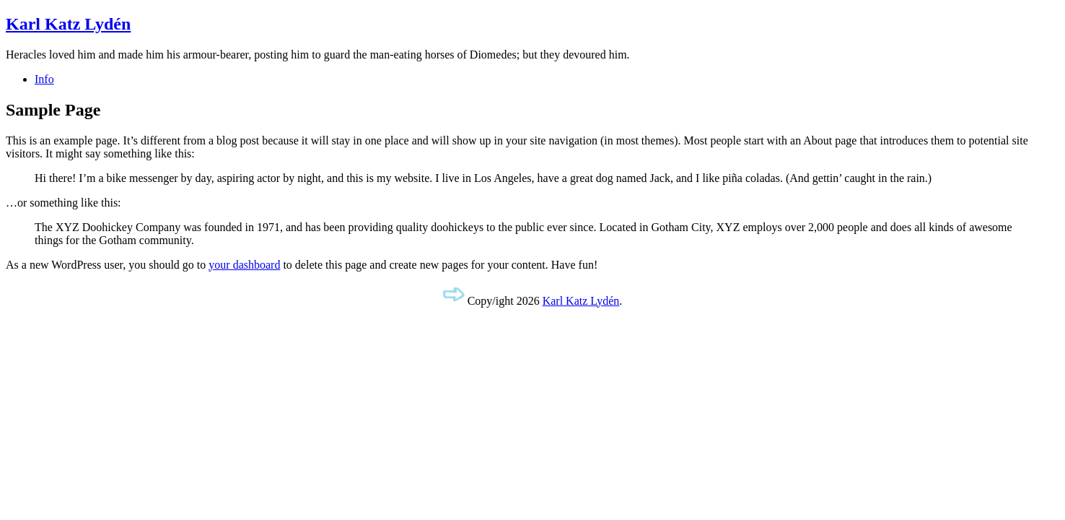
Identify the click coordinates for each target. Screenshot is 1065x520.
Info (44, 79)
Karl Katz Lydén (68, 23)
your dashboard (244, 265)
